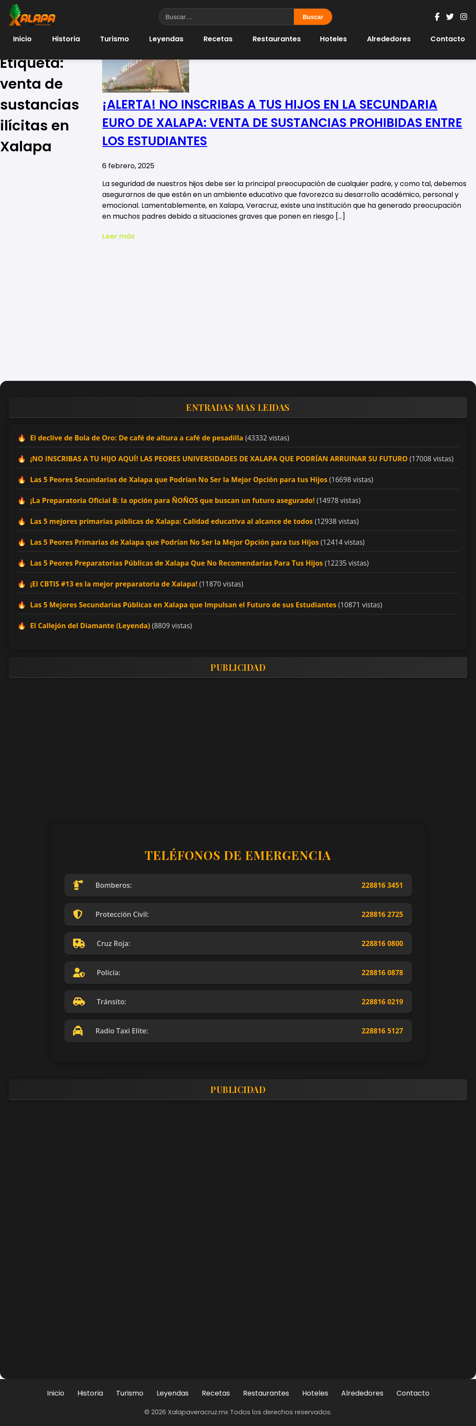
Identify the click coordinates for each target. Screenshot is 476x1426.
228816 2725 (382, 914)
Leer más (118, 236)
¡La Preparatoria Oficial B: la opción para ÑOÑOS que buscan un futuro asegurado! (172, 500)
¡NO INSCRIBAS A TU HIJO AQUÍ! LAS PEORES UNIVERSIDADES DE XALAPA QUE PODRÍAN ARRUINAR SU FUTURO (219, 458)
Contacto (447, 39)
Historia (66, 39)
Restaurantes (277, 39)
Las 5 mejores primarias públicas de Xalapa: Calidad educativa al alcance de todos (171, 521)
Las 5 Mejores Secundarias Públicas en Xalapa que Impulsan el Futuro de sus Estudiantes (183, 605)
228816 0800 (382, 943)
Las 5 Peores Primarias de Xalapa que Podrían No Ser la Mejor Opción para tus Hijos (174, 542)
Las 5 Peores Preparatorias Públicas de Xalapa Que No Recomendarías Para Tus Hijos (176, 563)
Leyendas (166, 39)
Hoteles (333, 39)
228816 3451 (382, 885)
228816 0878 (382, 972)
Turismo (114, 39)
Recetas (218, 39)
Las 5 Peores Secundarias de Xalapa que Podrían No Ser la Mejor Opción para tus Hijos (178, 479)
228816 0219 (382, 1001)
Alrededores (389, 39)
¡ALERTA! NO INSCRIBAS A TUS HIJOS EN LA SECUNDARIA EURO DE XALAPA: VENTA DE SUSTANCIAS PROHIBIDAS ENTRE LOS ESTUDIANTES (282, 123)
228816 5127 (382, 1031)
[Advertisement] (238, 311)
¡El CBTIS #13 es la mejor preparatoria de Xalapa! (113, 584)
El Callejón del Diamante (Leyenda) (90, 625)
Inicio (22, 39)
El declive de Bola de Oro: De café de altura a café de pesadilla (136, 438)
